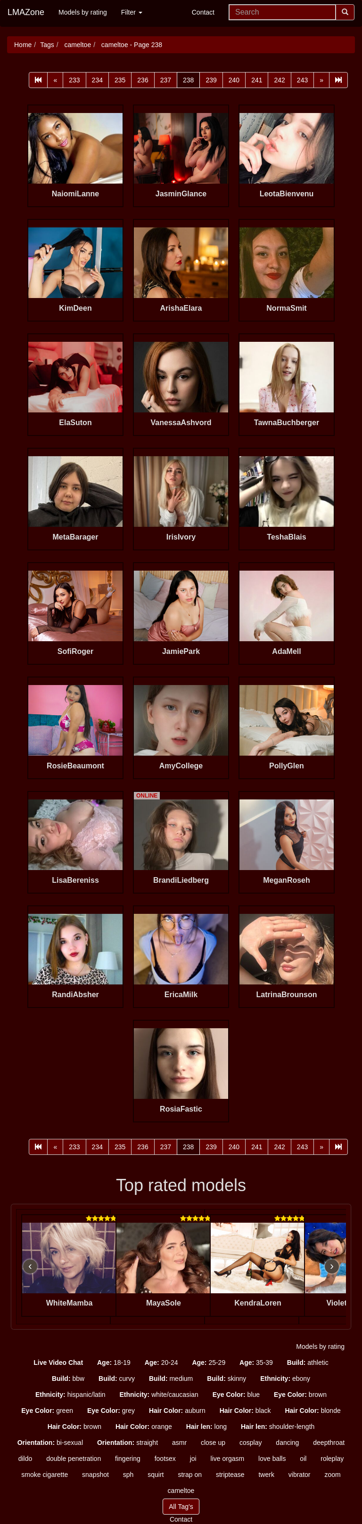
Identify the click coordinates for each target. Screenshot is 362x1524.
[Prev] (55, 80)
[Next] (321, 80)
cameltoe (77, 44)
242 (279, 80)
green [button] (47, 1410)
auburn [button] (177, 1410)
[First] (38, 80)
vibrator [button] (299, 1474)
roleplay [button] (332, 1458)
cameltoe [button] (181, 1490)
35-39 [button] (256, 1362)
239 (211, 80)
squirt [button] (156, 1474)
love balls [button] (272, 1458)
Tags (47, 44)
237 (165, 80)
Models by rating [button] (320, 1346)
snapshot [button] (95, 1474)
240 (234, 80)
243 (302, 80)
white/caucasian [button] (159, 1394)
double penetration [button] (73, 1458)
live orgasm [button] (228, 1458)
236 (142, 80)
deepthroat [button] (329, 1442)
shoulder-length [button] (277, 1426)
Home (23, 44)
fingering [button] (127, 1458)
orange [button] (143, 1426)
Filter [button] (131, 12)
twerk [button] (266, 1474)
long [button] (206, 1426)
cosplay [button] (250, 1442)
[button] (58, 1363)
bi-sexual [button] (50, 1442)
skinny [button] (226, 1378)
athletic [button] (308, 1362)
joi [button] (193, 1458)
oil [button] (303, 1458)
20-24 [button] (161, 1362)
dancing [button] (287, 1442)
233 (74, 80)
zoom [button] (332, 1474)
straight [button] (127, 1442)
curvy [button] (117, 1378)
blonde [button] (312, 1410)
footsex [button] (165, 1458)
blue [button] (236, 1394)
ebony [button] (285, 1378)
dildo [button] (25, 1458)
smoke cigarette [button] (44, 1474)
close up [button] (213, 1442)
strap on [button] (190, 1474)
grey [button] (111, 1410)
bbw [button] (68, 1378)
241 (256, 80)
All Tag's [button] (181, 1506)
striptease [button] (230, 1474)
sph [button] (128, 1474)
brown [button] (300, 1394)
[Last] (338, 80)
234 (97, 80)
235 (120, 80)
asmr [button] (179, 1442)
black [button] (245, 1410)
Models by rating (82, 12)
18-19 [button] (114, 1362)
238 (188, 80)
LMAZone (26, 12)
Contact (203, 12)
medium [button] (171, 1378)
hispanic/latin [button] (70, 1394)
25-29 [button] (208, 1362)
